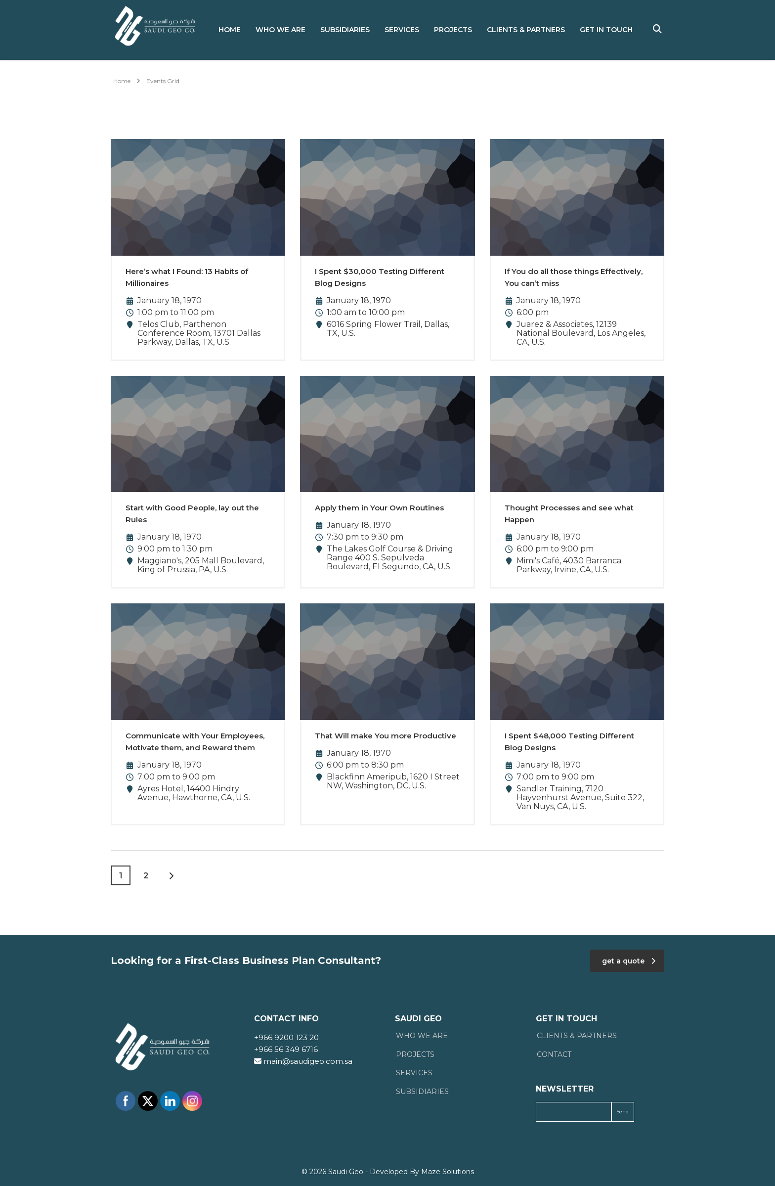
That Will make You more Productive (385, 735)
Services (402, 29)
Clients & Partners (526, 29)
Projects (453, 29)
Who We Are (280, 29)
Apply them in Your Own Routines (379, 507)
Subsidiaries (345, 29)
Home (229, 29)
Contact (554, 1054)
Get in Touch (606, 29)
